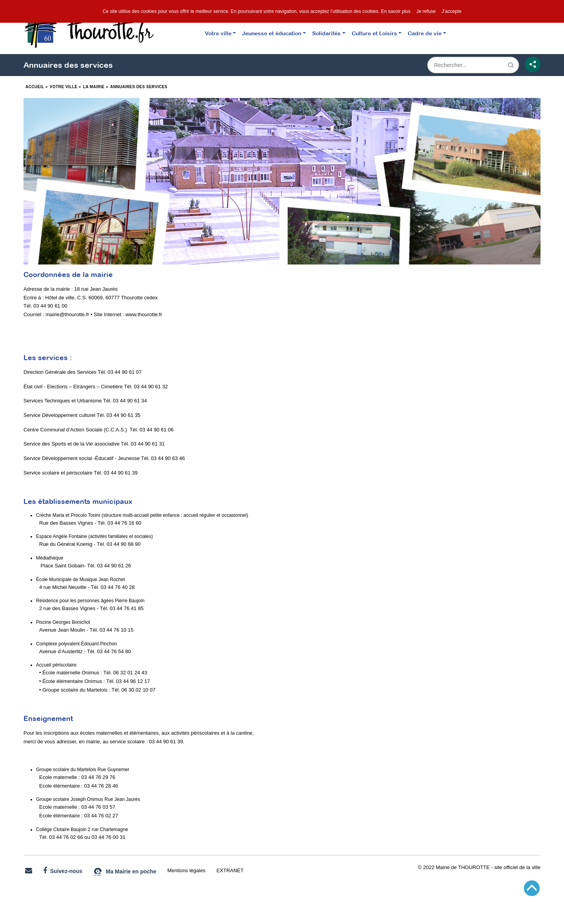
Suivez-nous (62, 870)
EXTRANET (230, 870)
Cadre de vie (424, 33)
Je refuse (426, 11)
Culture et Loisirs (374, 33)
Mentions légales (186, 870)
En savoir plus (395, 11)
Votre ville (218, 33)
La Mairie (94, 87)
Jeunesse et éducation (271, 33)
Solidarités (326, 33)
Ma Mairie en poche (124, 872)
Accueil (34, 87)
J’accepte (451, 11)
